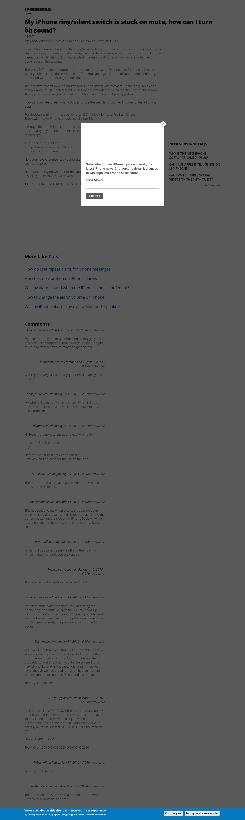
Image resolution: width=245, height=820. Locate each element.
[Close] (163, 123)
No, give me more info (202, 813)
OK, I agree (173, 813)
